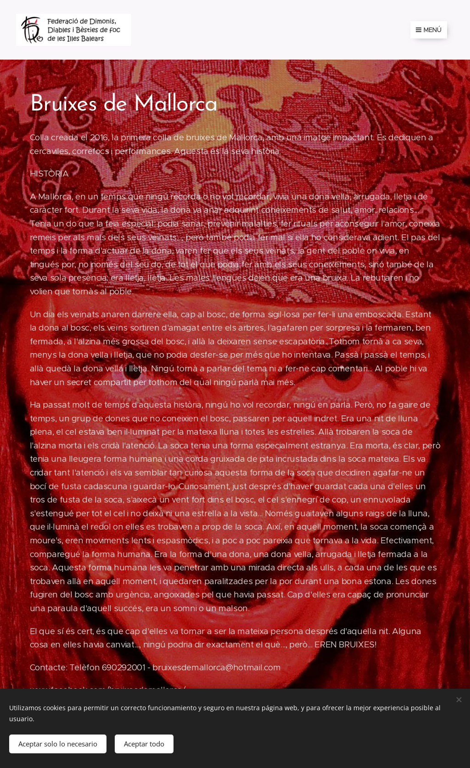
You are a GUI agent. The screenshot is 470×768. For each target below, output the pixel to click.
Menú (429, 30)
